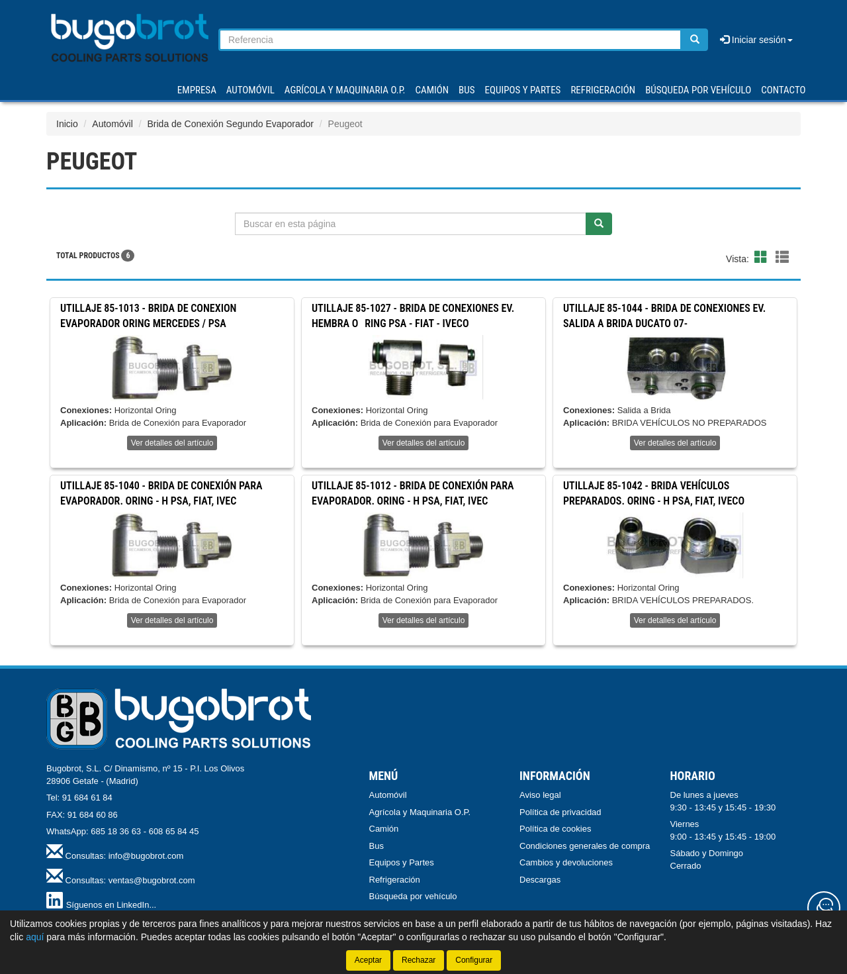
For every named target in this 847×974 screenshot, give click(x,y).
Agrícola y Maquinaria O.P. (420, 812)
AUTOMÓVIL (250, 90)
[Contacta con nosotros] (823, 907)
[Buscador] (450, 39)
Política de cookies (555, 829)
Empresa (196, 90)
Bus (376, 846)
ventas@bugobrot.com (152, 880)
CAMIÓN (432, 90)
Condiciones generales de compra (584, 846)
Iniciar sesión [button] (756, 39)
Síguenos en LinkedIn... (111, 905)
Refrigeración (394, 880)
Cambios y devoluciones (566, 862)
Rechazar (418, 960)
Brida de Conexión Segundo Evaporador (231, 124)
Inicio (67, 124)
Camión (384, 829)
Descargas (539, 880)
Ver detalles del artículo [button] (172, 443)
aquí (35, 937)
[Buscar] (695, 39)
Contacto (783, 90)
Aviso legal (540, 795)
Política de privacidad (560, 812)
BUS (466, 90)
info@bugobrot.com (146, 856)
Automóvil (112, 124)
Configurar (473, 960)
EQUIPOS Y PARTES (522, 90)
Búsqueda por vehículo (698, 90)
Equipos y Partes (401, 862)
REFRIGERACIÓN (602, 90)
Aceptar (368, 960)
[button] (763, 257)
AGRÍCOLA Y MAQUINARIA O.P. (345, 90)
